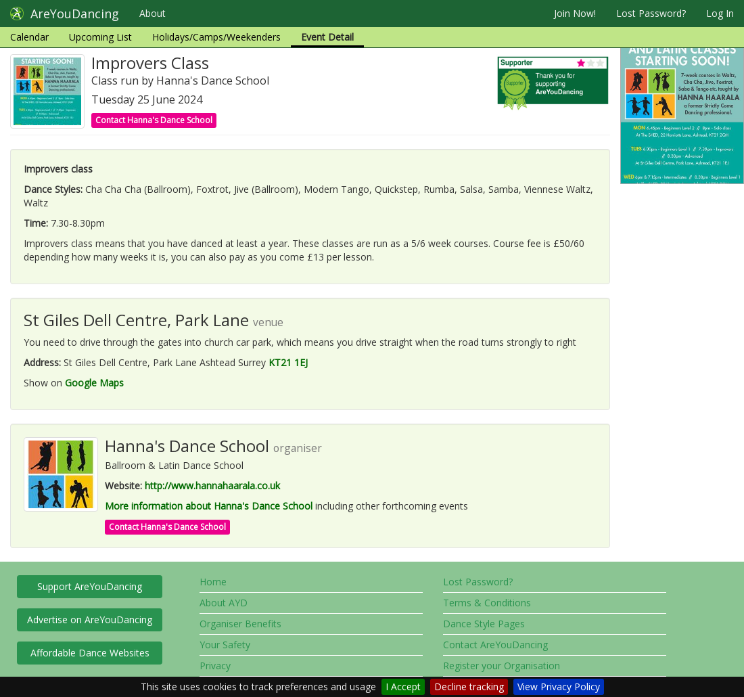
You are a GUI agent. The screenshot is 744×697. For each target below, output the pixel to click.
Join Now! (575, 13)
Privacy (215, 665)
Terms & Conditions (487, 602)
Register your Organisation (501, 665)
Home (213, 581)
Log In (720, 13)
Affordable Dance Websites (89, 652)
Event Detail (327, 36)
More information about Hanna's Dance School (208, 505)
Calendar (29, 36)
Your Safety (225, 644)
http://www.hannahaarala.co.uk (212, 485)
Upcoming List (100, 36)
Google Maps (94, 382)
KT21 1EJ (288, 362)
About (152, 13)
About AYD (224, 602)
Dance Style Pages (484, 623)
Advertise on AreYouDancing (89, 619)
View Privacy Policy (558, 686)
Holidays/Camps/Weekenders (216, 36)
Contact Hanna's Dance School (153, 120)
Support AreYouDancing (89, 586)
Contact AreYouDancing (495, 644)
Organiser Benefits (240, 623)
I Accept (403, 686)
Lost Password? (651, 13)
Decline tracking (469, 686)
